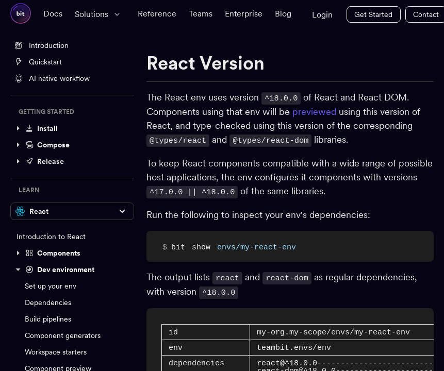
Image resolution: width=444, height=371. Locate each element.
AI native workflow (52, 78)
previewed (314, 111)
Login (322, 15)
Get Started (373, 14)
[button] (72, 128)
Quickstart (38, 62)
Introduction (41, 45)
